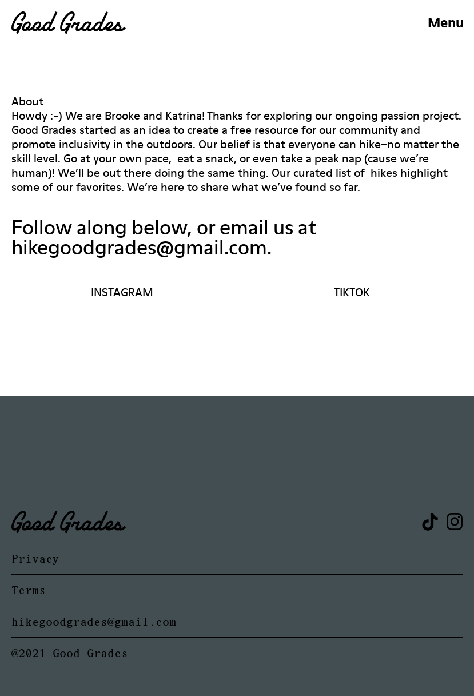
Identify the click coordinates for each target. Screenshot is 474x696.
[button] (445, 22)
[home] (214, 23)
